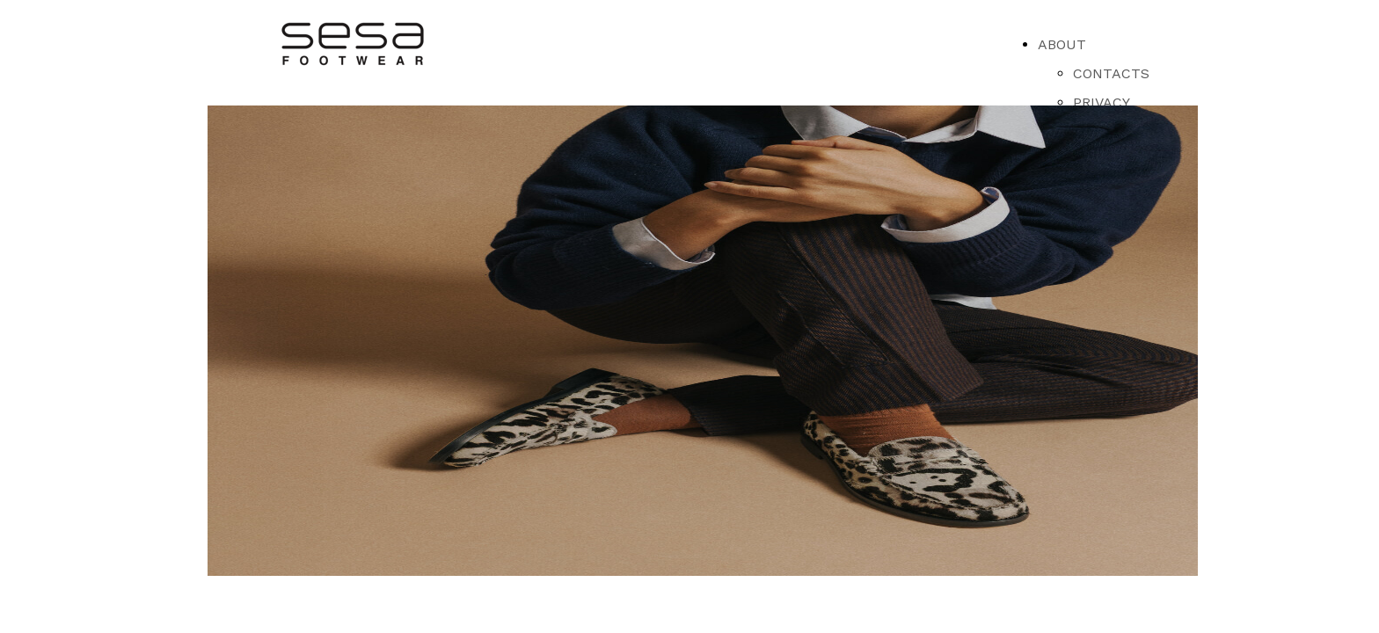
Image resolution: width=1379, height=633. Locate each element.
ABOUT (1062, 44)
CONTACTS (1111, 73)
